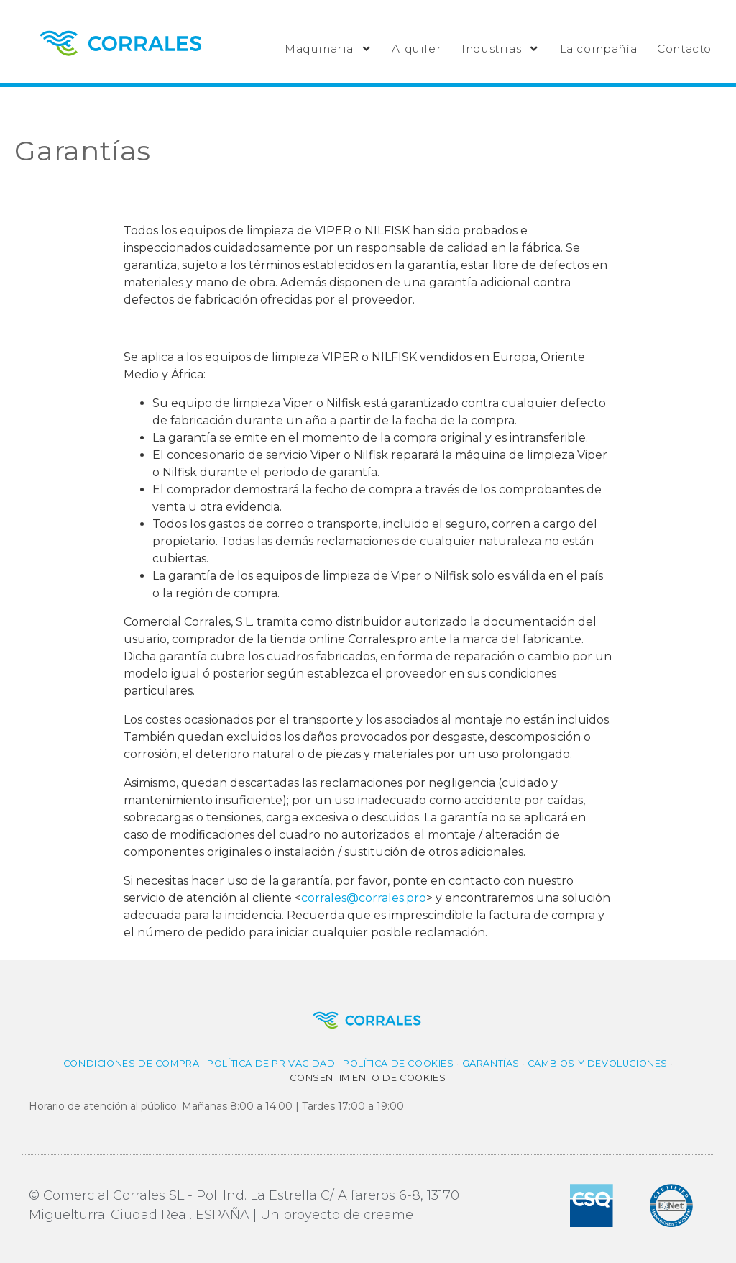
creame (388, 1215)
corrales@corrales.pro (363, 898)
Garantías (491, 1063)
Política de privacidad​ (271, 1063)
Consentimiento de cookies (368, 1077)
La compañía (599, 48)
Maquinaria (328, 48)
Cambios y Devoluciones (598, 1063)
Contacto (684, 48)
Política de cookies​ (398, 1063)
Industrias (500, 48)
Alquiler (416, 48)
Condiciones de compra (131, 1063)
